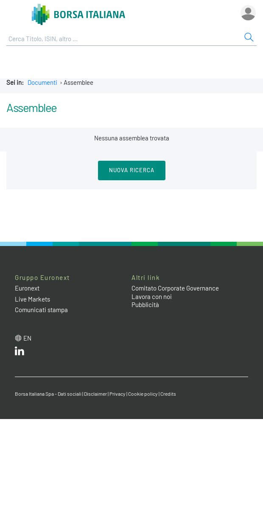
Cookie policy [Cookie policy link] (143, 394)
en (27, 338)
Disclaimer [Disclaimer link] (95, 394)
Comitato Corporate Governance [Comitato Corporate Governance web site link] (175, 288)
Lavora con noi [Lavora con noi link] (152, 296)
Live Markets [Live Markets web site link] (32, 299)
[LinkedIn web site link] (19, 353)
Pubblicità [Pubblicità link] (145, 304)
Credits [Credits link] (168, 394)
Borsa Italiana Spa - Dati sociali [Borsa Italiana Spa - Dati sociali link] (48, 394)
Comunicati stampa (41, 309)
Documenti (42, 82)
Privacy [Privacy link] (117, 394)
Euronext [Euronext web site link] (27, 288)
